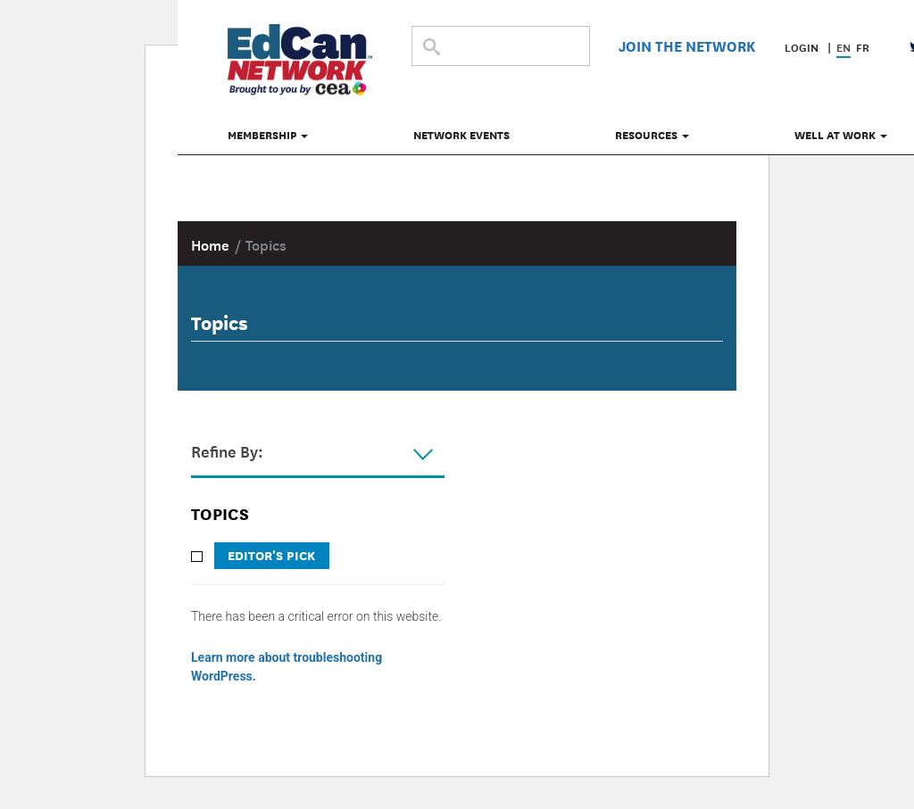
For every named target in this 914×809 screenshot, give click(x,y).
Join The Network (687, 45)
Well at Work (840, 135)
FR (862, 47)
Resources (652, 135)
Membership (268, 135)
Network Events (461, 135)
